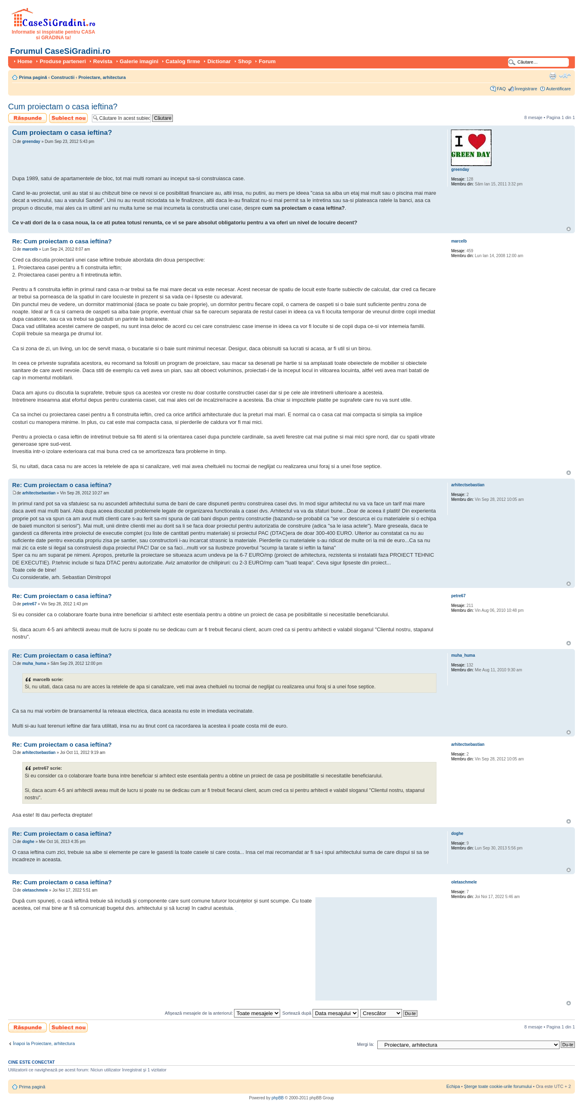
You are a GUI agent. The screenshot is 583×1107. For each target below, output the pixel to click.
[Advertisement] (107, 161)
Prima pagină (33, 77)
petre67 (29, 604)
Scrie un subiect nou (68, 118)
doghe (28, 841)
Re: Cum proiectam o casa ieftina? (62, 241)
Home (24, 61)
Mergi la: (365, 1044)
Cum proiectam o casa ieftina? (62, 106)
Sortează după (320, 1013)
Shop (244, 61)
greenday (31, 141)
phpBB (278, 1098)
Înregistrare (526, 88)
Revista (102, 61)
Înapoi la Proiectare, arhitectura (44, 1043)
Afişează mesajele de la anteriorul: (222, 1013)
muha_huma (34, 663)
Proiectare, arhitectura (102, 77)
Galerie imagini (139, 61)
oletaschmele (35, 890)
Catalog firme (183, 61)
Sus (568, 229)
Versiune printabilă (552, 75)
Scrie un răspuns (27, 118)
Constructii (62, 77)
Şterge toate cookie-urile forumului (498, 1086)
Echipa (453, 1086)
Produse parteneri (63, 61)
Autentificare (558, 88)
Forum (267, 61)
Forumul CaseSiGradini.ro (60, 51)
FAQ (501, 88)
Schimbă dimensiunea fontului (565, 75)
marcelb (30, 249)
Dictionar (219, 61)
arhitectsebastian (38, 493)
